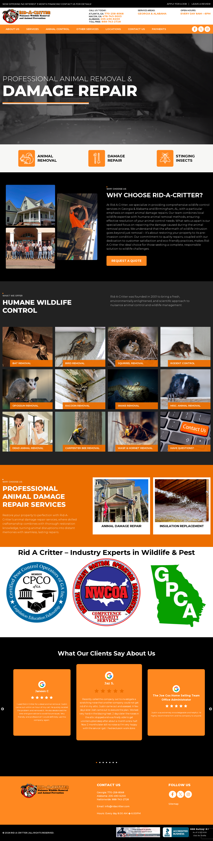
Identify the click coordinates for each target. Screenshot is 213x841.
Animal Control (57, 29)
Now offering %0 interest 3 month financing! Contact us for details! (49, 4)
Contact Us (136, 29)
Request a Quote (127, 261)
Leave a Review (201, 3)
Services (32, 29)
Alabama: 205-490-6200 (110, 795)
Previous (2, 709)
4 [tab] (106, 762)
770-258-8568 (106, 13)
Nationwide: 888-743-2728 (112, 799)
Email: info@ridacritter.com (112, 806)
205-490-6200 (104, 18)
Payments (159, 29)
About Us (12, 29)
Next (210, 709)
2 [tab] (100, 762)
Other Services (87, 29)
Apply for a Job (175, 3)
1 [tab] (96, 762)
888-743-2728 (105, 21)
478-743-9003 (105, 16)
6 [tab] (113, 762)
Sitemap (173, 804)
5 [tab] (110, 762)
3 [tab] (103, 762)
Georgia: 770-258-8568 (110, 792)
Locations (113, 29)
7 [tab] (116, 762)
